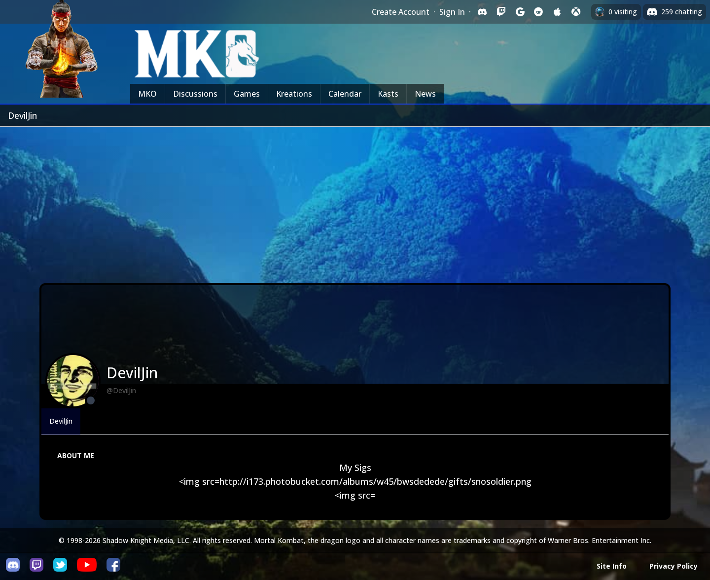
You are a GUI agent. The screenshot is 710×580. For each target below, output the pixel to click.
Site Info (612, 566)
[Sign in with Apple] (557, 11)
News (425, 93)
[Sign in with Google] (519, 11)
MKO (147, 93)
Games (247, 93)
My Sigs (355, 467)
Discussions (195, 93)
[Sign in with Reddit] (538, 11)
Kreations (294, 93)
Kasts (388, 93)
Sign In (452, 11)
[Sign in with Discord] (482, 11)
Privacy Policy (673, 566)
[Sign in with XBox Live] (575, 11)
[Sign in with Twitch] (501, 11)
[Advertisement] (355, 201)
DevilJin (60, 421)
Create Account (400, 11)
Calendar (344, 93)
